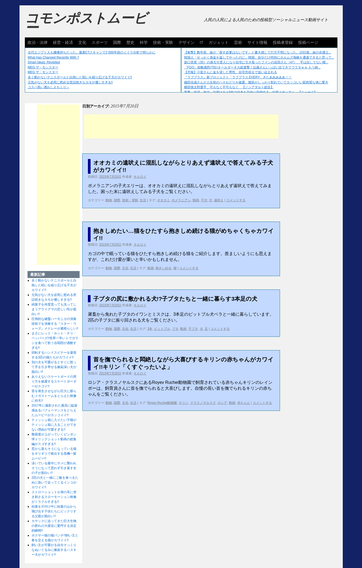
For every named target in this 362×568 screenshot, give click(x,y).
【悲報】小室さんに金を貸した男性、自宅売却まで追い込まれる (230, 72)
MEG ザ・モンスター (43, 67)
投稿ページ (308, 42)
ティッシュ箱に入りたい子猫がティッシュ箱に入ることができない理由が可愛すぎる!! (54, 424)
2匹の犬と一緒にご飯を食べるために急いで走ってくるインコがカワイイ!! (55, 482)
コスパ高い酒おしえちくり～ (48, 87)
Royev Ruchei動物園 (162, 403)
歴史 (130, 42)
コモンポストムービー (86, 23)
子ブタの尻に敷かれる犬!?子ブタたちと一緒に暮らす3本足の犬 (175, 299)
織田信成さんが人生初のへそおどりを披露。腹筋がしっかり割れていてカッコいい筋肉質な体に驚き (256, 82)
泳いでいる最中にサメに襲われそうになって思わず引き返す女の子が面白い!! (54, 468)
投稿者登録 (283, 42)
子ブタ (193, 329)
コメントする (236, 200)
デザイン (186, 42)
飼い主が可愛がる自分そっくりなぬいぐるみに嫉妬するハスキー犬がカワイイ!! (54, 550)
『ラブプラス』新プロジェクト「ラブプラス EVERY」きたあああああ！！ (238, 77)
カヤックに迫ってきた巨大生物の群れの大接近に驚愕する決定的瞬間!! (54, 525)
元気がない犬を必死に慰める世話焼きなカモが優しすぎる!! (70, 82)
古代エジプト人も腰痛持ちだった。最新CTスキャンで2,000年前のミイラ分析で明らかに (91, 52)
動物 (109, 200)
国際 (117, 42)
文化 (82, 42)
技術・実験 (163, 42)
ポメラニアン (181, 200)
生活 (143, 200)
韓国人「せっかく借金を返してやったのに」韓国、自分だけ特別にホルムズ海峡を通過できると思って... (259, 57)
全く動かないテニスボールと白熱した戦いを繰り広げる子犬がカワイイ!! (80, 77)
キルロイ (140, 177)
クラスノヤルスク (203, 403)
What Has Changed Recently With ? (53, 57)
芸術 (238, 42)
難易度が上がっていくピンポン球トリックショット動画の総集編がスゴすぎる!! (54, 439)
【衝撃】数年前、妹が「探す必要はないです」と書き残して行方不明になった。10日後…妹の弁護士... (257, 52)
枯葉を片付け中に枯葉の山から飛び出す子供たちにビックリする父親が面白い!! (54, 511)
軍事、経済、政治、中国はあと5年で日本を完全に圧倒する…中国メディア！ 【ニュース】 (250, 92)
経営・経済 (63, 42)
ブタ (175, 329)
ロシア (222, 403)
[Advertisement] (181, 126)
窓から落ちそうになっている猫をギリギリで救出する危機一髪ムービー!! (54, 453)
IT (201, 42)
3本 (150, 329)
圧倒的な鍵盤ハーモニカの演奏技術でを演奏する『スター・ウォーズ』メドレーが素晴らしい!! (55, 323)
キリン (183, 403)
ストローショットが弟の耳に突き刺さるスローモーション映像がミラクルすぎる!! (54, 497)
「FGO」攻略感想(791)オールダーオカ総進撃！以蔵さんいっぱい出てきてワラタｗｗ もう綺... (252, 67)
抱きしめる (163, 268)
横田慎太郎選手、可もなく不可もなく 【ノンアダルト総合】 (229, 87)
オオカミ (163, 200)
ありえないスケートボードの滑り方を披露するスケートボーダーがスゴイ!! (54, 381)
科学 (144, 42)
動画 (196, 200)
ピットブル (162, 329)
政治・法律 (38, 42)
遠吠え (219, 200)
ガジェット (219, 42)
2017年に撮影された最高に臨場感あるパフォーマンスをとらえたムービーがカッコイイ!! (54, 410)
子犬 (204, 200)
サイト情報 (257, 42)
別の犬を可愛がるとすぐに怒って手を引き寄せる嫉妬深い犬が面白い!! (54, 367)
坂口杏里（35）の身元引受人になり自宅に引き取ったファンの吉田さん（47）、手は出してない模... (256, 62)
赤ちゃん (243, 403)
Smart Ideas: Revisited (44, 62)
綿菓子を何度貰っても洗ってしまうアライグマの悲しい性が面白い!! (54, 309)
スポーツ (100, 42)
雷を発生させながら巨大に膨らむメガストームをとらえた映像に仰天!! (54, 396)
